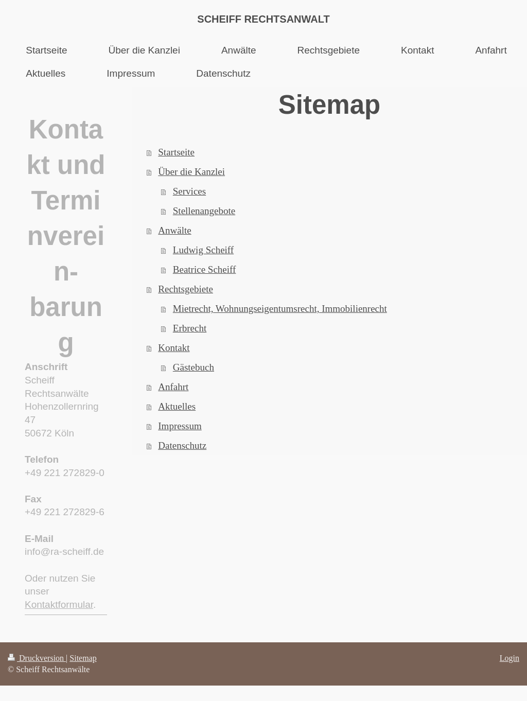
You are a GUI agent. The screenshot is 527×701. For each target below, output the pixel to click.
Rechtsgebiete (185, 289)
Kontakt (173, 347)
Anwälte (174, 230)
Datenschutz (182, 445)
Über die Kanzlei (191, 171)
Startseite (176, 152)
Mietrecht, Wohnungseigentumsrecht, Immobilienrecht (280, 308)
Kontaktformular (59, 604)
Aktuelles (177, 406)
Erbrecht (189, 328)
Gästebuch (193, 367)
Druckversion (37, 658)
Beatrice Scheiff (204, 269)
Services (189, 191)
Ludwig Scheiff (203, 249)
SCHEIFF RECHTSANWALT (263, 19)
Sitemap (82, 658)
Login (509, 658)
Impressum (179, 425)
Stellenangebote (204, 210)
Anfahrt (173, 386)
